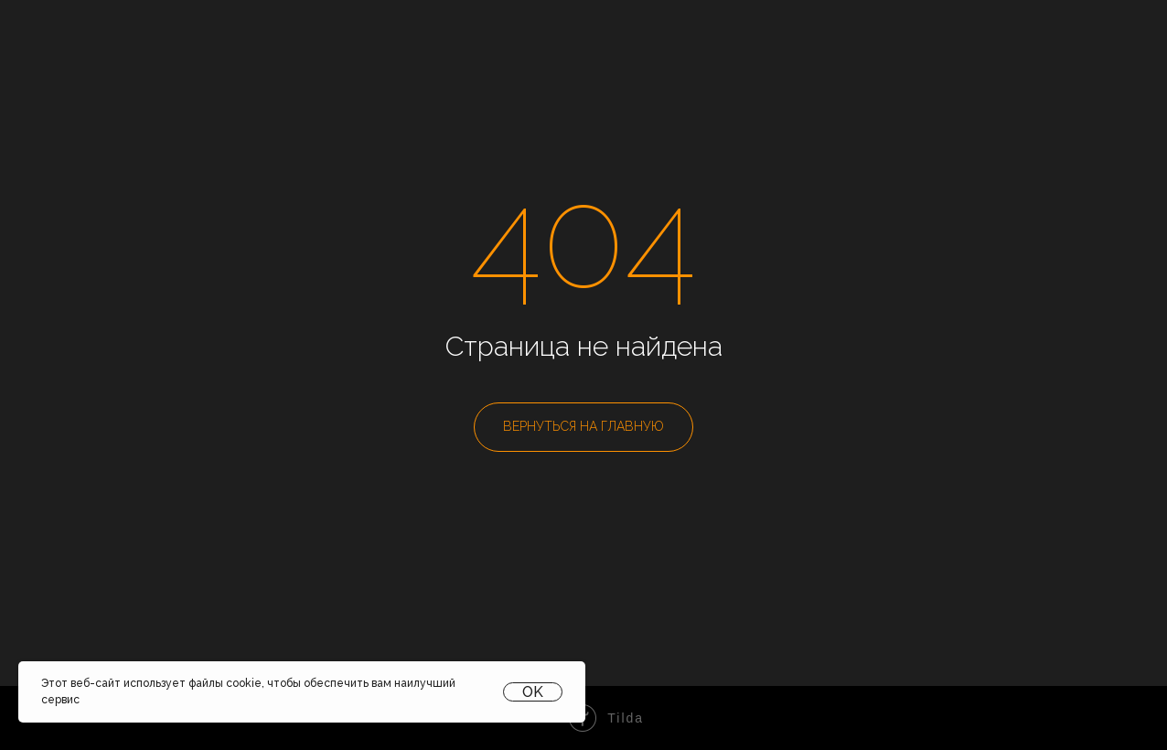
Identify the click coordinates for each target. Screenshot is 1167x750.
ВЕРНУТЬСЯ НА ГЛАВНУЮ (583, 426)
